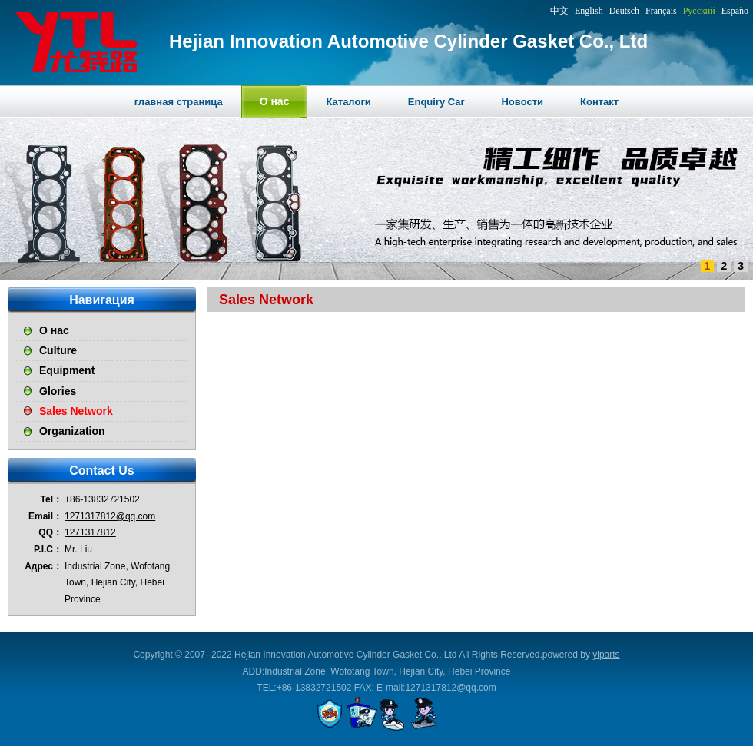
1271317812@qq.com (110, 516)
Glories (57, 391)
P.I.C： (48, 549)
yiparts (605, 654)
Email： (45, 516)
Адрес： (43, 566)
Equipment (67, 370)
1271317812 (90, 532)
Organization (72, 431)
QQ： (50, 532)
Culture (58, 350)
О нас (54, 330)
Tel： (51, 499)
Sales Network (76, 411)
